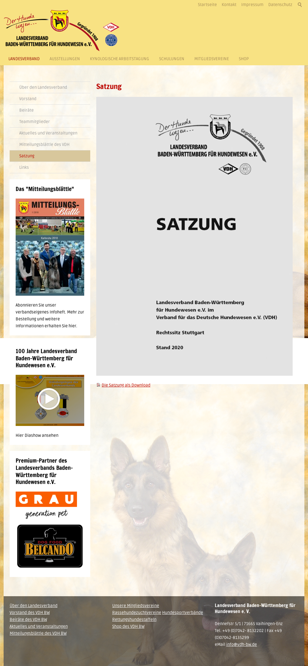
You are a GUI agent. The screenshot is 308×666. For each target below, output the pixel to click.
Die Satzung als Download (126, 385)
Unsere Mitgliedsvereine (135, 605)
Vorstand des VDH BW (30, 612)
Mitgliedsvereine (211, 58)
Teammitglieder (34, 121)
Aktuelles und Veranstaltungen (48, 133)
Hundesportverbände (182, 612)
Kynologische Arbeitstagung (119, 58)
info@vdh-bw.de (241, 644)
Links (24, 167)
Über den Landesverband (43, 87)
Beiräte (26, 110)
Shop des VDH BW (128, 626)
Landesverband (24, 58)
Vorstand (27, 98)
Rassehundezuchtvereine (136, 612)
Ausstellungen (65, 58)
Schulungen (171, 58)
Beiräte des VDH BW (28, 619)
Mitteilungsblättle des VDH (44, 144)
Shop (244, 58)
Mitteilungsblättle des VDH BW (38, 633)
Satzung (26, 156)
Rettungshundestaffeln (134, 619)
